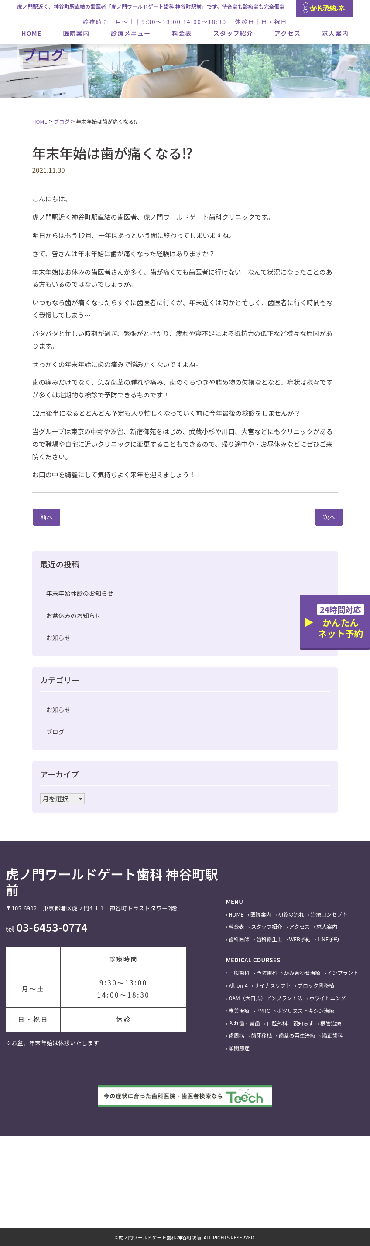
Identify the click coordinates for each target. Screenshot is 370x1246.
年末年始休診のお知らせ (79, 593)
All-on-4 (238, 985)
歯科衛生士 (269, 939)
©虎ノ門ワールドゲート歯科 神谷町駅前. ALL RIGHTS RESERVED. (184, 1237)
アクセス (287, 33)
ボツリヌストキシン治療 (305, 1010)
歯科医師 (239, 939)
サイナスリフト (272, 985)
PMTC (263, 1010)
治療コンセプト (329, 914)
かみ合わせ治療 (302, 972)
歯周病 (236, 1035)
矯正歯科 (332, 1035)
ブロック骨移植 (316, 985)
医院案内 (76, 33)
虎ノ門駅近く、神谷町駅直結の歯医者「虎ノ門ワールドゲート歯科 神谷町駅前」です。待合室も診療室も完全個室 (151, 6)
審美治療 (239, 1010)
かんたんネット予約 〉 (324, 7)
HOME (31, 33)
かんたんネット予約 (340, 622)
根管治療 (330, 1023)
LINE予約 (328, 939)
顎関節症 (239, 1048)
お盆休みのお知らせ (73, 615)
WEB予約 (300, 939)
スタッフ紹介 (233, 33)
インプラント (343, 972)
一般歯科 (239, 972)
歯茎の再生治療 (297, 1035)
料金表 (182, 33)
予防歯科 (266, 972)
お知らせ (58, 637)
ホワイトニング (327, 998)
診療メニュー (131, 33)
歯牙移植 (261, 1035)
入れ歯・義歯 (244, 1023)
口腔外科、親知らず (290, 1023)
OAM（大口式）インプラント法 (265, 998)
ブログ (55, 731)
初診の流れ (291, 914)
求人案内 (335, 33)
